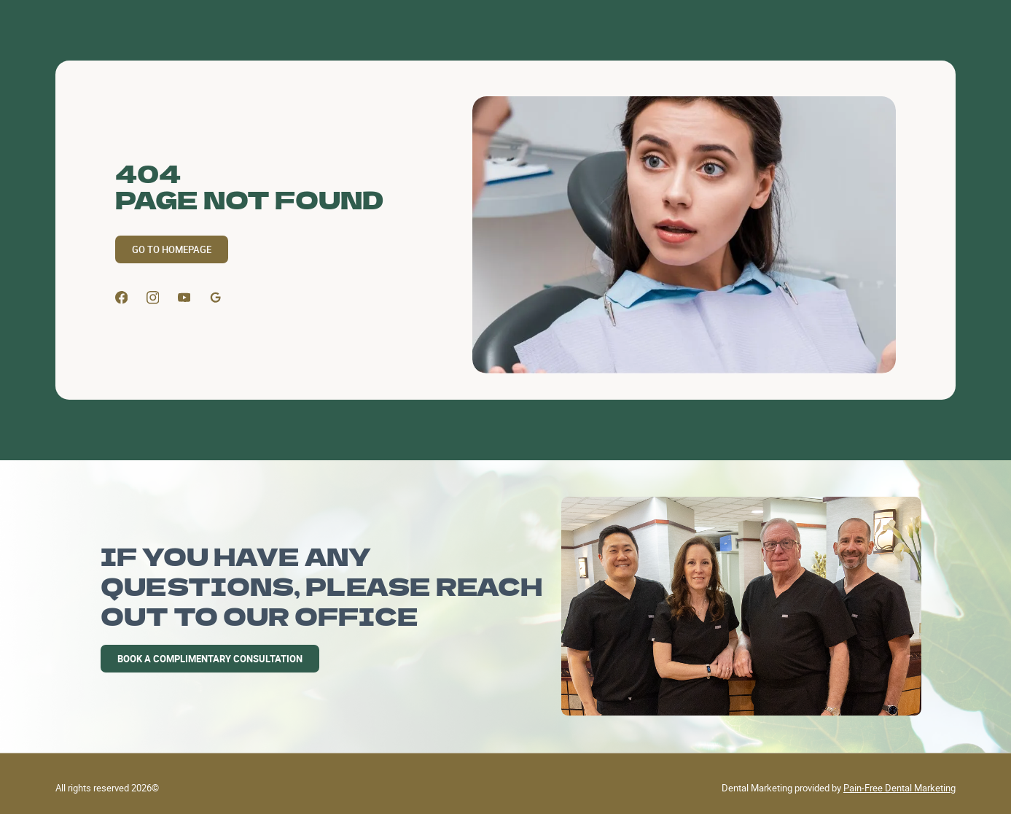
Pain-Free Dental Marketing (899, 788)
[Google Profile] (215, 297)
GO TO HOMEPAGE (171, 249)
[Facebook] (121, 297)
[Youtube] (184, 297)
